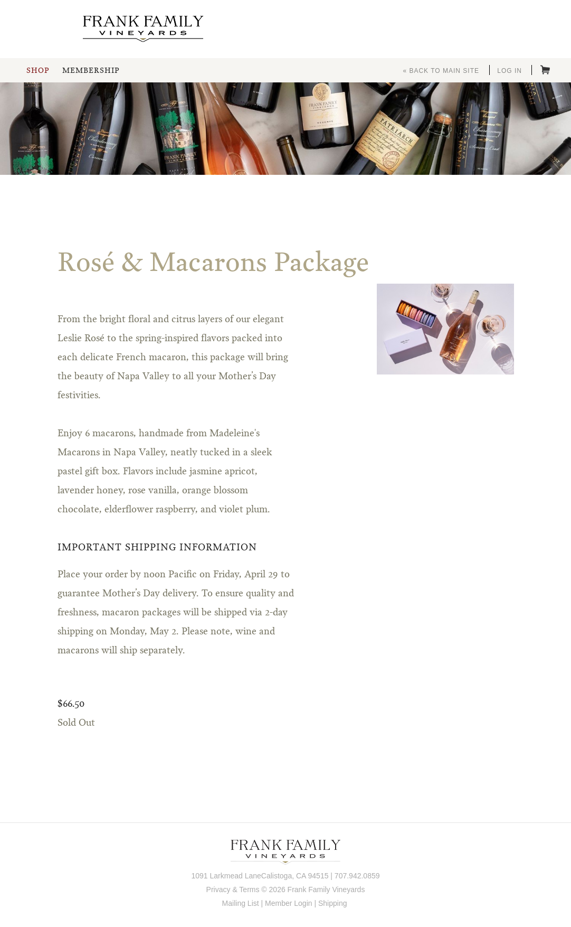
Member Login (288, 903)
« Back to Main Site (441, 70)
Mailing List (240, 903)
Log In (509, 70)
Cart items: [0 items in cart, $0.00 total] (545, 69)
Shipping (332, 903)
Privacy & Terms (233, 889)
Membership (90, 70)
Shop (37, 70)
